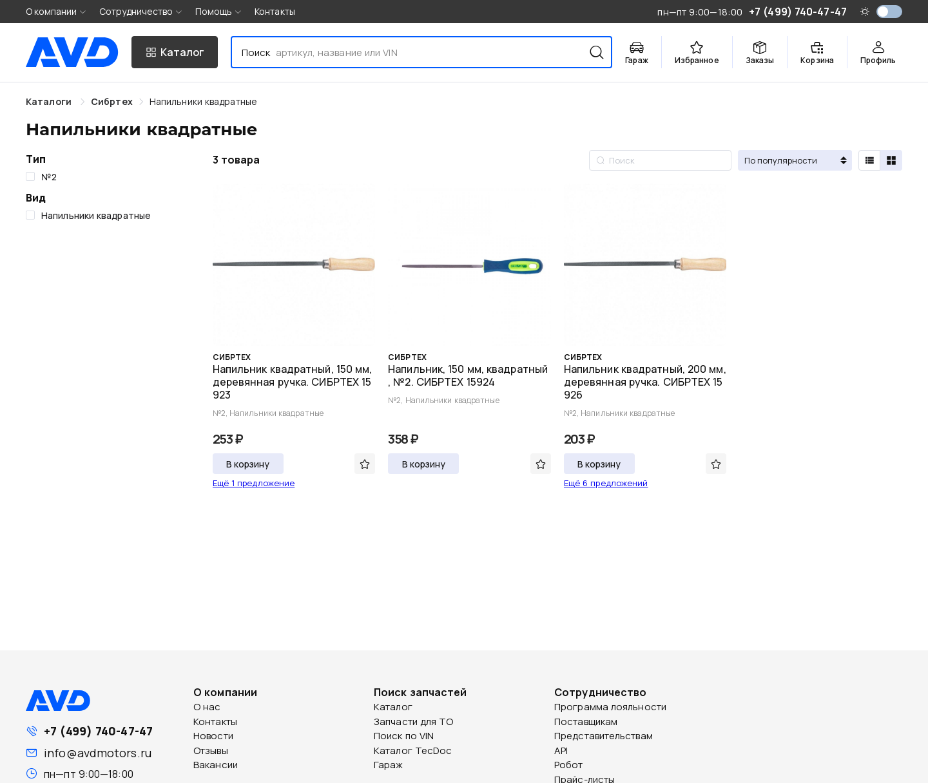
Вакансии (215, 764)
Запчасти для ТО (414, 721)
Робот (568, 764)
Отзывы (210, 750)
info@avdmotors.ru (97, 752)
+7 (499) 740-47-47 (98, 731)
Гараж (388, 764)
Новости (213, 735)
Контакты (275, 11)
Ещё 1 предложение (254, 483)
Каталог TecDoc (413, 750)
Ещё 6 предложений (606, 483)
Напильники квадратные (203, 101)
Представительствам (603, 735)
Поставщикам (585, 721)
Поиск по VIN (404, 735)
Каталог (393, 706)
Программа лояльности (610, 706)
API (561, 750)
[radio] (869, 160)
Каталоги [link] (50, 101)
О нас (207, 706)
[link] (112, 101)
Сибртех (112, 101)
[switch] (889, 11)
